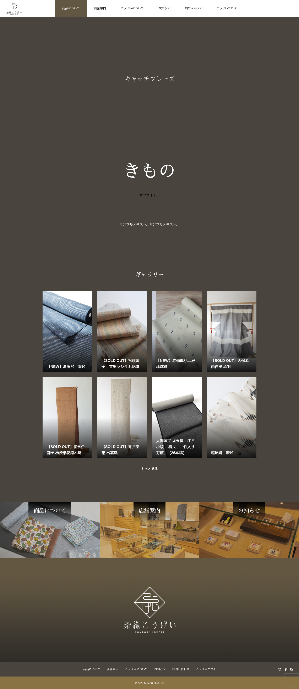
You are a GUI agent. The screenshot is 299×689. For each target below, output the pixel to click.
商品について (71, 8)
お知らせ (164, 8)
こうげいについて (132, 8)
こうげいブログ (226, 8)
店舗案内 (100, 8)
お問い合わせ (193, 8)
